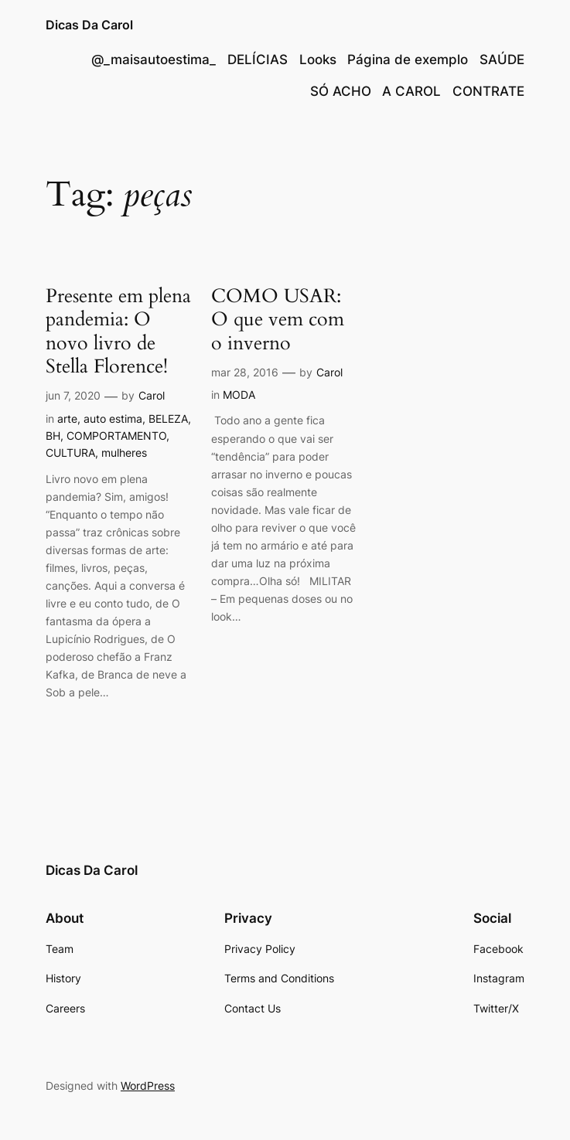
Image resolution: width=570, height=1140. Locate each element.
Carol (151, 395)
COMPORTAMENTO (116, 435)
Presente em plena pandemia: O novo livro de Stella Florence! (118, 331)
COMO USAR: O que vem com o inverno (277, 320)
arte (67, 418)
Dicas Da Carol (89, 24)
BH (53, 435)
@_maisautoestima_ (153, 59)
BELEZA (168, 418)
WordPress (148, 1085)
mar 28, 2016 (244, 372)
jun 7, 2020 (73, 395)
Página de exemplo (407, 59)
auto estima (113, 418)
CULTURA (70, 452)
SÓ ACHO (340, 91)
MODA (239, 394)
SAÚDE (502, 59)
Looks (317, 59)
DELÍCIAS (257, 59)
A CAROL (411, 91)
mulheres (124, 452)
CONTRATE (488, 91)
